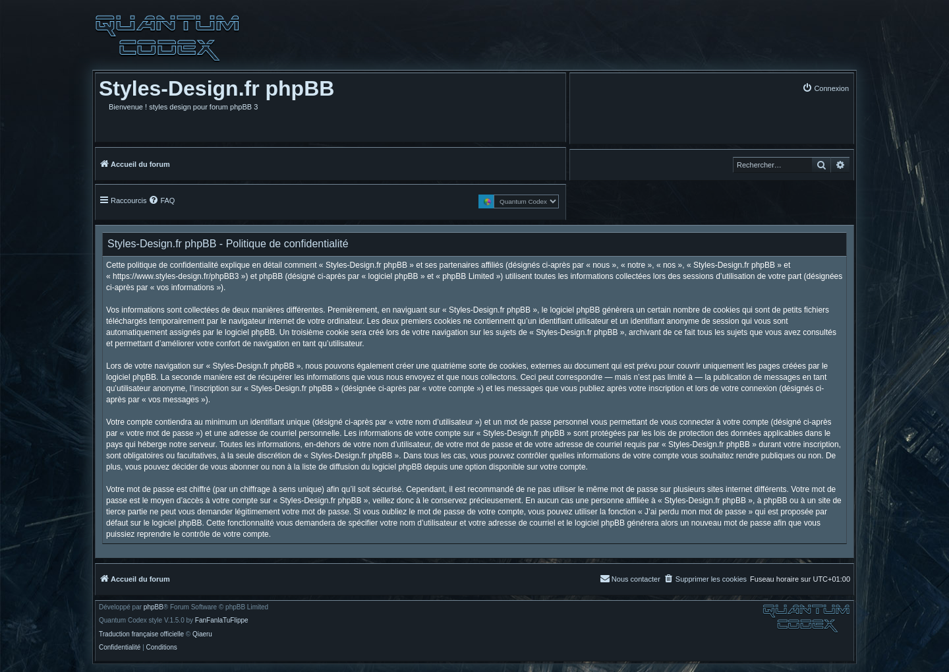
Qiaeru (202, 634)
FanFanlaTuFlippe (221, 620)
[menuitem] (825, 88)
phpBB (153, 607)
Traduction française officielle (141, 634)
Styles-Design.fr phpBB (216, 88)
